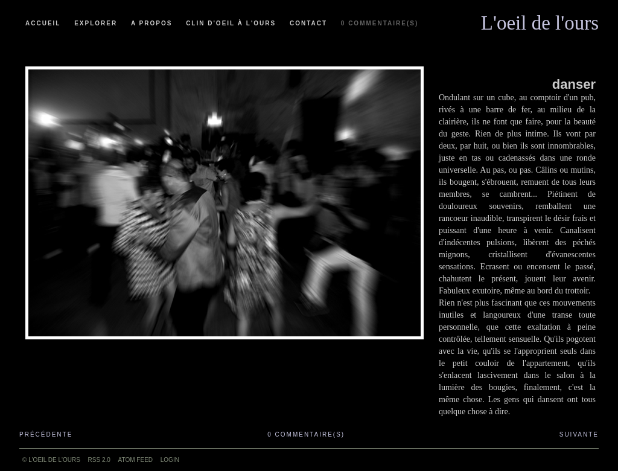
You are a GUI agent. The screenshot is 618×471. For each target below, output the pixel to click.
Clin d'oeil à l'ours (231, 23)
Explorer (95, 23)
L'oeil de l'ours (540, 20)
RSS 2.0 (99, 460)
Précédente (45, 434)
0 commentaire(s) (379, 23)
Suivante (579, 434)
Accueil (42, 23)
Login (170, 460)
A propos (151, 23)
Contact (308, 23)
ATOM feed (135, 460)
